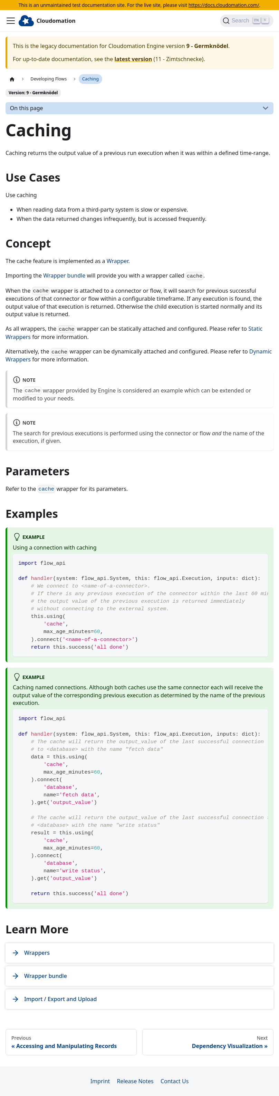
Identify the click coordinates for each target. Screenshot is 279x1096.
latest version (133, 59)
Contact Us (175, 1081)
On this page (26, 108)
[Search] (246, 20)
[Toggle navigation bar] (11, 21)
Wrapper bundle (64, 275)
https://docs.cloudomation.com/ (224, 5)
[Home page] (12, 79)
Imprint (100, 1081)
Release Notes (135, 1081)
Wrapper (117, 261)
